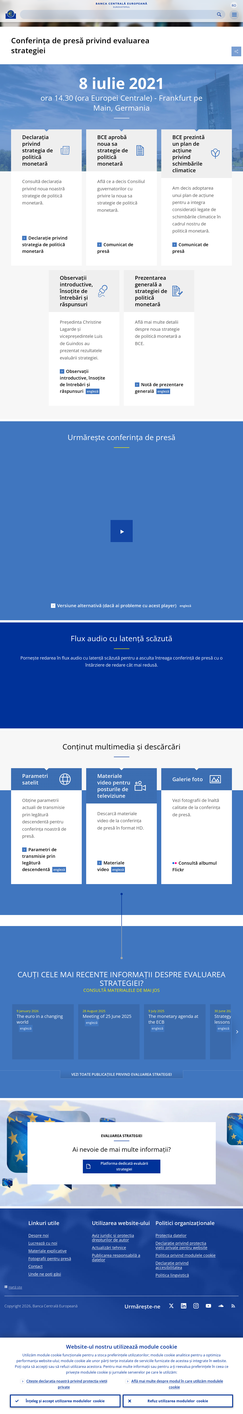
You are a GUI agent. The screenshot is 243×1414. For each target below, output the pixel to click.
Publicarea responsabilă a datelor (116, 1257)
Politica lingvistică (172, 1275)
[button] (234, 5)
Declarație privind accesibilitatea (172, 1265)
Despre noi (38, 1235)
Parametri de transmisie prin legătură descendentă (39, 859)
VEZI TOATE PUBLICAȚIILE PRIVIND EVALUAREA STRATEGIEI (121, 1074)
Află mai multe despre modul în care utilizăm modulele (177, 1384)
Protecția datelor (171, 1235)
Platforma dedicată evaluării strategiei (124, 1166)
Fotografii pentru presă (49, 1258)
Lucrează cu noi (42, 1243)
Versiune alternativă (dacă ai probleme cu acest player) (116, 606)
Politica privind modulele (186, 1255)
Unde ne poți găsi (44, 1274)
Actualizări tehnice (109, 1247)
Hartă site (15, 1287)
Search (219, 14)
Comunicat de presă (115, 248)
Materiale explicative (47, 1250)
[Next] (237, 1031)
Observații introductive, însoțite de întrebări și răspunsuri (82, 381)
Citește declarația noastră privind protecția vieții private (66, 1384)
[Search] (119, 14)
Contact (35, 1266)
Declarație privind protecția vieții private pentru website (181, 1245)
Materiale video (110, 866)
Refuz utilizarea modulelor (178, 1401)
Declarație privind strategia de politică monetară (44, 244)
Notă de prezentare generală (159, 388)
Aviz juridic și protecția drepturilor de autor (113, 1237)
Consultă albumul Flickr (194, 866)
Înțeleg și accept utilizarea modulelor (65, 1401)
